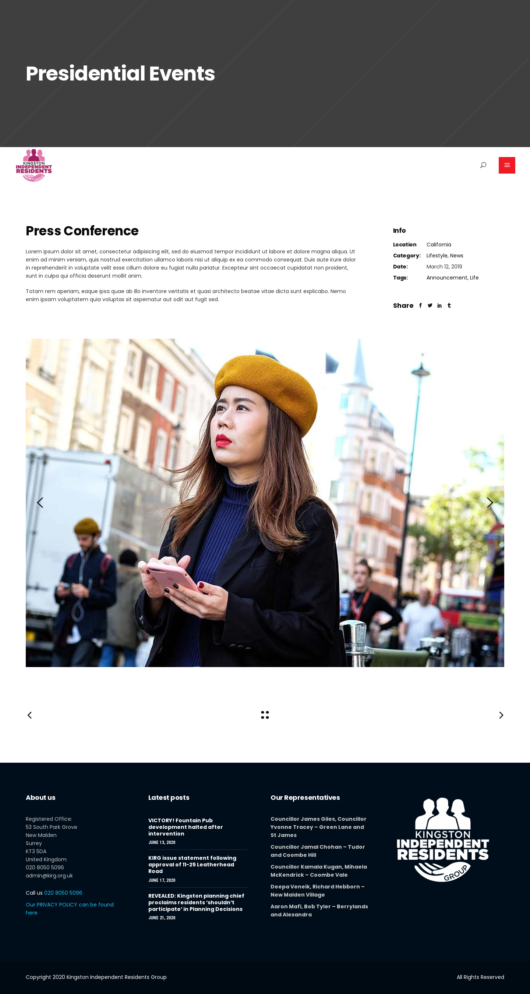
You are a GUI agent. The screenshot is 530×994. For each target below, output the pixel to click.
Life (474, 277)
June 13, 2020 (161, 842)
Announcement (447, 277)
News (456, 255)
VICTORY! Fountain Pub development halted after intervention (185, 827)
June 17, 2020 (161, 880)
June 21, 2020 (161, 917)
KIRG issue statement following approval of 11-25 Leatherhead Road (192, 864)
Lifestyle (437, 255)
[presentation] (40, 502)
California (439, 244)
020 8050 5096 (54, 893)
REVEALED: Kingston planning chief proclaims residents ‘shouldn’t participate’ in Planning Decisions (196, 902)
